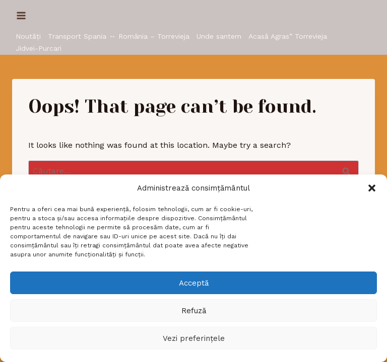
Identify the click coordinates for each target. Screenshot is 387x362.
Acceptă (194, 283)
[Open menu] (21, 15)
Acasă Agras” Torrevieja (287, 36)
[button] (372, 188)
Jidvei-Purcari (38, 48)
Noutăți (28, 36)
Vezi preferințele (194, 338)
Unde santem (219, 36)
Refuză (193, 310)
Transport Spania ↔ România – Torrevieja (118, 36)
